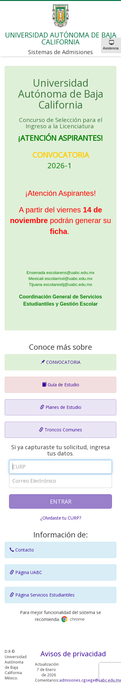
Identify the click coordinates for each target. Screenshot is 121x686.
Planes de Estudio (60, 407)
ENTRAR (60, 501)
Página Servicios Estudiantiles (42, 595)
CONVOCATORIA (60, 362)
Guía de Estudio (60, 385)
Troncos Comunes (60, 430)
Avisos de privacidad (73, 653)
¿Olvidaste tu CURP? (60, 518)
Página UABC (26, 572)
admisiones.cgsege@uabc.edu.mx (90, 680)
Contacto (22, 550)
